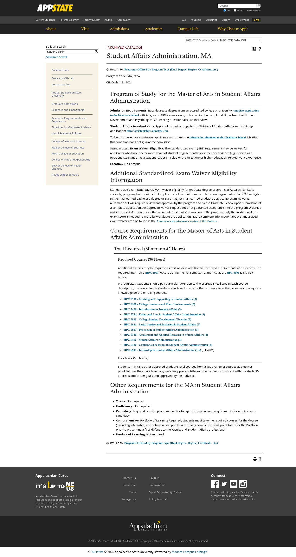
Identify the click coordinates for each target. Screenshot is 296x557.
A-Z (184, 19)
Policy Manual (158, 499)
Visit (85, 29)
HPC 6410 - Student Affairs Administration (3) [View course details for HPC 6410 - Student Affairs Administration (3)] (153, 339)
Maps (132, 492)
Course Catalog (61, 84)
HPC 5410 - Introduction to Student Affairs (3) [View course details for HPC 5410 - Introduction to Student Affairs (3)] (153, 309)
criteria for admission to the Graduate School (218, 137)
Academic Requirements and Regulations (69, 119)
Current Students (45, 19)
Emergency (129, 499)
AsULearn (196, 19)
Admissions (119, 29)
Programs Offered (63, 78)
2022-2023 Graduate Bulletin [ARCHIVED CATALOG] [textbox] (216, 40)
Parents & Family (69, 19)
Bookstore (129, 485)
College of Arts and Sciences (69, 141)
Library (226, 19)
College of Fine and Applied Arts (71, 159)
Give (256, 19)
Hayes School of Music (65, 174)
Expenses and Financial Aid (68, 110)
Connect (218, 475)
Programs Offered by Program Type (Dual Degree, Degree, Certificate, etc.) (171, 69)
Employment (242, 19)
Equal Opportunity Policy (165, 492)
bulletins (97, 552)
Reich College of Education (68, 153)
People (238, 10)
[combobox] (223, 40)
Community (124, 19)
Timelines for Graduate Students (71, 127)
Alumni (109, 19)
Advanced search (254, 10)
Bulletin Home (60, 70)
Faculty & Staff (91, 19)
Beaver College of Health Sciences (66, 167)
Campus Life (187, 29)
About (51, 29)
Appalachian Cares (51, 475)
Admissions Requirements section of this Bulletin (187, 221)
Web (226, 10)
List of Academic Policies (66, 133)
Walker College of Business (68, 147)
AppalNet (211, 19)
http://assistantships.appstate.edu (147, 130)
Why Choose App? (233, 29)
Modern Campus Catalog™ (189, 552)
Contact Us (129, 478)
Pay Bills (154, 478)
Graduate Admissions (65, 104)
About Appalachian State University (67, 94)
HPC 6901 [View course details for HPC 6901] (152, 272)
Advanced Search (57, 56)
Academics (154, 29)
